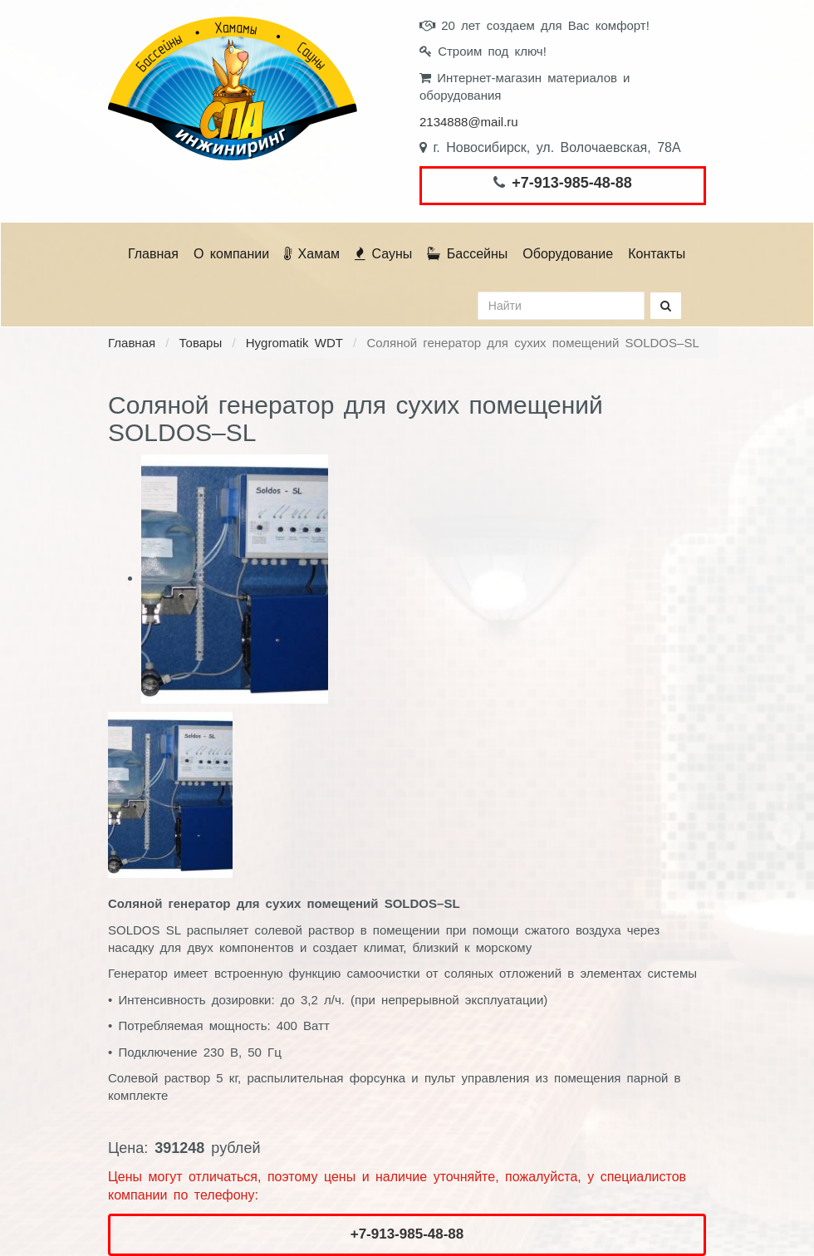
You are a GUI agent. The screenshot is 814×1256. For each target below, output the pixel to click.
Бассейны (467, 254)
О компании (231, 254)
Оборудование (567, 254)
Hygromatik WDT (294, 343)
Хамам (312, 254)
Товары (201, 343)
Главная (153, 254)
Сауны (383, 254)
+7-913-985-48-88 (572, 182)
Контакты (656, 254)
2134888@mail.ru (468, 122)
